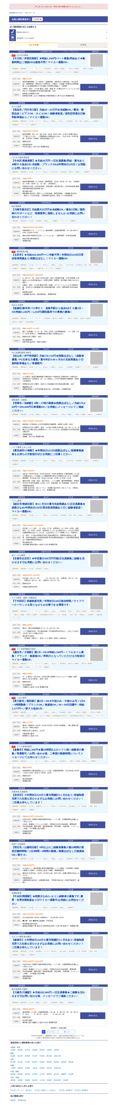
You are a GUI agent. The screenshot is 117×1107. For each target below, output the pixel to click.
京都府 (27, 1068)
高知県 (71, 1074)
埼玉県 (34, 1056)
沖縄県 (65, 1080)
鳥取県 (12, 1074)
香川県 (56, 1074)
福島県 (56, 1050)
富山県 (20, 1062)
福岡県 (12, 1080)
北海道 (12, 1050)
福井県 (34, 1062)
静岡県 (63, 1062)
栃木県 (20, 1056)
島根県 (20, 1074)
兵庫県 (42, 1068)
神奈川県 (57, 1056)
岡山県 (27, 1074)
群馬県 (27, 1056)
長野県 (49, 1062)
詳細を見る (92, 87)
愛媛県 (63, 1074)
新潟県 (12, 1062)
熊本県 (34, 1080)
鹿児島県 (57, 1080)
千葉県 (42, 1056)
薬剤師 (12, 1100)
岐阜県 (56, 1062)
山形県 (49, 1050)
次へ (67, 1032)
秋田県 (42, 1050)
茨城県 (12, 1056)
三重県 (12, 1068)
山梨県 (42, 1062)
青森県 (20, 1050)
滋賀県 (20, 1068)
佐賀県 (20, 1080)
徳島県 (49, 1074)
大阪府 (34, 1068)
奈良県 (49, 1068)
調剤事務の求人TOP (15, 13)
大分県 (42, 1080)
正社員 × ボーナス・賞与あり (21, 1090)
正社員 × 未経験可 (65, 1090)
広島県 (34, 1074)
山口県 (42, 1074)
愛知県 (71, 1062)
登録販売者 (22, 1100)
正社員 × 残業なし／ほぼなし (46, 1090)
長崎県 (27, 1080)
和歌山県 (57, 1068)
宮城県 (34, 1050)
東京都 (49, 1056)
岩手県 (27, 1050)
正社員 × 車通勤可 (81, 1090)
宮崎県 (49, 1080)
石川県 (27, 1062)
